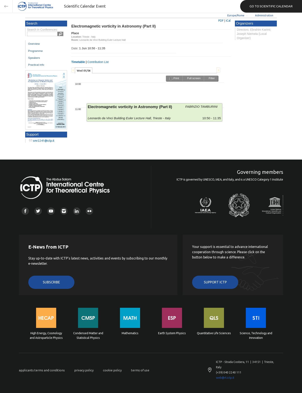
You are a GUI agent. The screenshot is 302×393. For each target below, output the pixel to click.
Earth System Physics (172, 333)
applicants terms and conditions (42, 370)
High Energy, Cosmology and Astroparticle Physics (46, 335)
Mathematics (130, 333)
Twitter (38, 211)
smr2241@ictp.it (43, 140)
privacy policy (84, 370)
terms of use (140, 370)
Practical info (36, 64)
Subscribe (51, 282)
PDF (221, 20)
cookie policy (112, 370)
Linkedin (76, 211)
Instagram (64, 211)
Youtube (51, 211)
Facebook (25, 211)
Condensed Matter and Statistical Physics (88, 335)
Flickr (89, 211)
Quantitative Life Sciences (214, 333)
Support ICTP (215, 282)
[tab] (83, 70)
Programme (35, 50)
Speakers (34, 57)
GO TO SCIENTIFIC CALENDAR (271, 6)
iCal (228, 20)
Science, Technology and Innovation (256, 335)
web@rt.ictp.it (225, 377)
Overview (34, 43)
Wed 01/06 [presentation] (83, 70)
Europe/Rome (235, 15)
